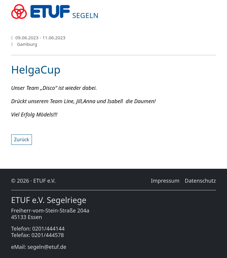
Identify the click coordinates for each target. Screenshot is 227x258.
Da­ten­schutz (200, 180)
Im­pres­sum (165, 180)
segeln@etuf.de (47, 246)
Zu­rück (21, 139)
